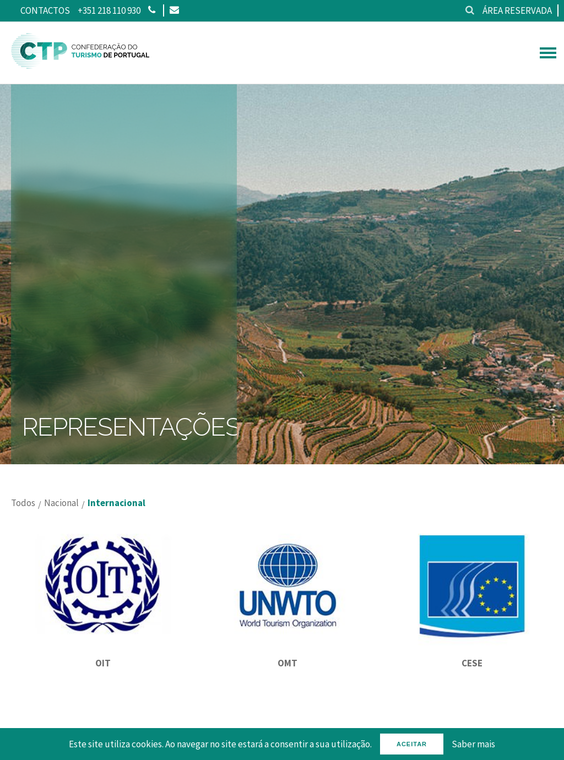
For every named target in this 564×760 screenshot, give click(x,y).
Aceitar (412, 744)
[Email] (174, 10)
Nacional (61, 503)
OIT (103, 663)
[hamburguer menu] (548, 52)
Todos (23, 503)
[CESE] (471, 643)
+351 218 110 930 (109, 10)
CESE (472, 663)
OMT (287, 663)
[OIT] (103, 643)
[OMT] (288, 643)
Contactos (45, 10)
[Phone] (151, 10)
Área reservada (517, 10)
